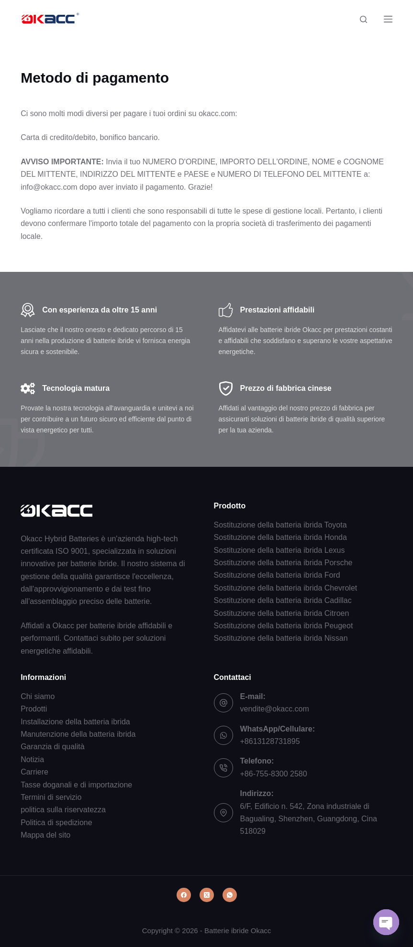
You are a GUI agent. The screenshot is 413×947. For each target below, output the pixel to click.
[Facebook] (184, 895)
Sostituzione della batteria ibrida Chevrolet (285, 588)
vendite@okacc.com (274, 709)
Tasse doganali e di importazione (76, 785)
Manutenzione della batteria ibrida (78, 734)
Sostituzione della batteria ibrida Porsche (283, 563)
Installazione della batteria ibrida (75, 722)
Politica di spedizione (56, 822)
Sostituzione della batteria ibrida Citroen (281, 613)
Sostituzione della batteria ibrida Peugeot (283, 626)
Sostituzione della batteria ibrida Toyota (280, 525)
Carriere (34, 772)
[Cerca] (363, 19)
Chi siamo (38, 696)
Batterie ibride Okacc (237, 930)
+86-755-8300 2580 (273, 774)
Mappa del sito (45, 835)
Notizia (32, 759)
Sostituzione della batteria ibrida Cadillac (283, 600)
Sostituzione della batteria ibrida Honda (280, 537)
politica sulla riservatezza (63, 810)
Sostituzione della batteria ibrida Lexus (279, 550)
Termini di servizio (51, 797)
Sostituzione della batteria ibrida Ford (277, 575)
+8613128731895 (270, 741)
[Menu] (388, 19)
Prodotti (34, 709)
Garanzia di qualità (52, 747)
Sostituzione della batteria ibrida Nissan (281, 638)
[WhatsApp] (230, 895)
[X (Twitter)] (207, 895)
